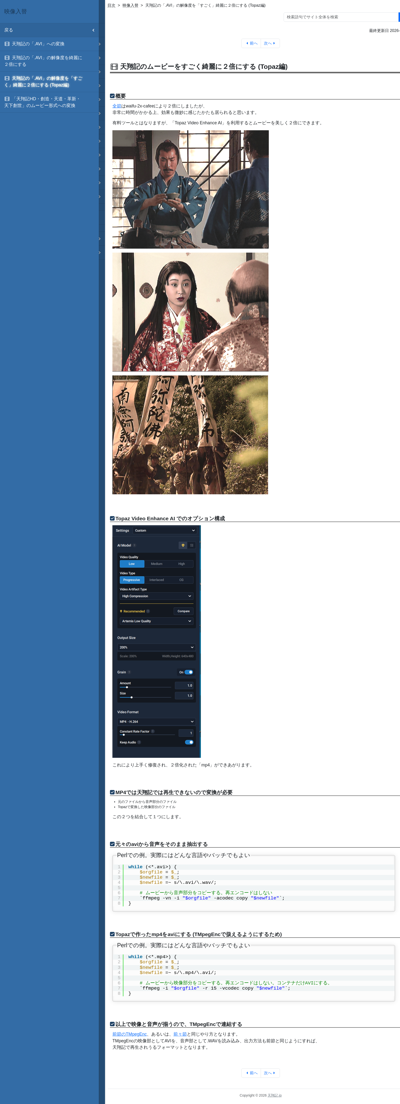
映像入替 (130, 5)
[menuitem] (49, 44)
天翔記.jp (275, 1095)
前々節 (180, 1034)
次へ (270, 43)
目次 (111, 5)
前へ (251, 43)
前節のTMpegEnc (129, 1034)
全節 (116, 106)
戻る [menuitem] (51, 30)
